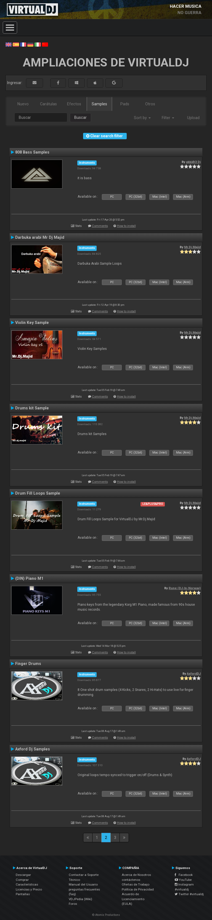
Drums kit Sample (32, 408)
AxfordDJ (194, 673)
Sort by (142, 118)
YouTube (183, 880)
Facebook (184, 875)
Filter (168, 118)
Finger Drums (28, 663)
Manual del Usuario (83, 884)
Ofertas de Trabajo (135, 884)
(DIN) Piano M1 (29, 578)
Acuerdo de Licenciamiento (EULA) (133, 899)
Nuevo (23, 104)
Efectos (74, 104)
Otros (150, 104)
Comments (100, 226)
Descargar (23, 875)
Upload (193, 118)
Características (27, 884)
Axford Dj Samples (32, 749)
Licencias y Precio (29, 889)
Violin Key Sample (32, 322)
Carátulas (48, 104)
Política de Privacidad (138, 889)
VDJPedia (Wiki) (80, 899)
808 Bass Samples (32, 152)
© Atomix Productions (106, 915)
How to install (126, 226)
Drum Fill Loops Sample (37, 493)
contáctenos (131, 880)
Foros (73, 904)
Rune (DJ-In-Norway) (185, 588)
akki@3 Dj (193, 162)
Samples (99, 104)
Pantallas (23, 894)
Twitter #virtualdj (189, 894)
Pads (124, 104)
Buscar (80, 117)
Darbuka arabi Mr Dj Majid (39, 237)
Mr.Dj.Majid (192, 247)
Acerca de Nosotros (136, 875)
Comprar (22, 880)
